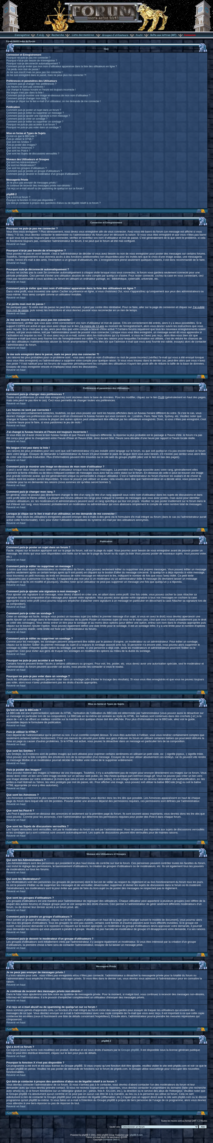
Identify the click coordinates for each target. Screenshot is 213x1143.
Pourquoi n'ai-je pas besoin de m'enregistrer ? (31, 60)
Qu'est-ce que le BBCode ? (21, 136)
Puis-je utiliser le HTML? (19, 139)
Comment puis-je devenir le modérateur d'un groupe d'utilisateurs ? (43, 174)
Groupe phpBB (130, 1049)
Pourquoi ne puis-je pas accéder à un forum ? (31, 124)
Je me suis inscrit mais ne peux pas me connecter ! (34, 72)
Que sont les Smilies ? (18, 142)
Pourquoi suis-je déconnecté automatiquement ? (33, 63)
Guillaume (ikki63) (111, 1139)
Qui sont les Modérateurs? (21, 165)
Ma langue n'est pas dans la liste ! (25, 92)
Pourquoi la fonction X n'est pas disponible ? (31, 200)
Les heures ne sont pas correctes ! (25, 86)
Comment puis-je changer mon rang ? (27, 98)
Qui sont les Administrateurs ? (23, 162)
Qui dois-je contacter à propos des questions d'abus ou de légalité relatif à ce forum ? (53, 203)
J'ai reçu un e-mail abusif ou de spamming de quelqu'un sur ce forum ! (45, 188)
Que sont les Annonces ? (20, 147)
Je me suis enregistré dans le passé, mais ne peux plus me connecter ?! (46, 75)
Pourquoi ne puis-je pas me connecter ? (28, 57)
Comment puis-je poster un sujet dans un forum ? (33, 110)
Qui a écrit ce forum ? (18, 197)
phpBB (85, 1135)
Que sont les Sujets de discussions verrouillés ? (32, 153)
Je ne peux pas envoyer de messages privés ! (31, 182)
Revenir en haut (16, 244)
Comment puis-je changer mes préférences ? (31, 83)
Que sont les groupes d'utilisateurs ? (26, 168)
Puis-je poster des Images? (21, 144)
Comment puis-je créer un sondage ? (26, 118)
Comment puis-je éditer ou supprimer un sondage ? (34, 121)
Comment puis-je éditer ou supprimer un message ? (35, 112)
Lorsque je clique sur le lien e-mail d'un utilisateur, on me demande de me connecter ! (53, 101)
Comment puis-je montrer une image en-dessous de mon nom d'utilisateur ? (48, 95)
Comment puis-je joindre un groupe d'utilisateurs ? (34, 171)
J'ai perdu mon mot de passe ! (23, 69)
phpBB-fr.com (136, 1135)
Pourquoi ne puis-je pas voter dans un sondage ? (33, 127)
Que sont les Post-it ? (18, 150)
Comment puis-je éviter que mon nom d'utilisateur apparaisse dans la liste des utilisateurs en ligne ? (61, 66)
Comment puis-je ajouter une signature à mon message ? (38, 115)
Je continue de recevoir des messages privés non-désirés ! (39, 185)
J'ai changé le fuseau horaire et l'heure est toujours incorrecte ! (41, 89)
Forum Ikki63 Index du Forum (20, 41)
